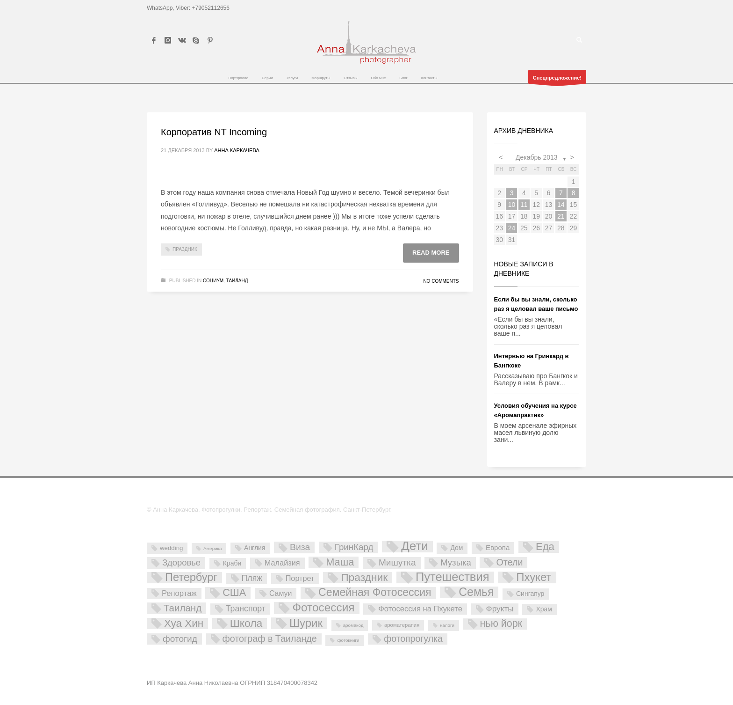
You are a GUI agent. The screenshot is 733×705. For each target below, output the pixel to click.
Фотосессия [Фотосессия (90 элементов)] (323, 608)
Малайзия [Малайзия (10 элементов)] (282, 562)
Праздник (184, 249)
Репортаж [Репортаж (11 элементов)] (179, 593)
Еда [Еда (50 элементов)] (545, 546)
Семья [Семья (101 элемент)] (476, 592)
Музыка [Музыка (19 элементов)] (455, 562)
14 (561, 204)
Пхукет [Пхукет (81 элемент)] (533, 577)
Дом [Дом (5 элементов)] (456, 547)
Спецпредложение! (557, 79)
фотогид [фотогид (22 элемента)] (180, 639)
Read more (430, 252)
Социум (213, 280)
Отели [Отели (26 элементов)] (509, 562)
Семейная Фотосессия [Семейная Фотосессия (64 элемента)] (374, 592)
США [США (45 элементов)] (234, 592)
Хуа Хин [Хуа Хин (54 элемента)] (183, 623)
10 (512, 204)
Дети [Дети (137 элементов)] (414, 546)
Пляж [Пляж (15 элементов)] (252, 578)
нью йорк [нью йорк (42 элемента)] (501, 623)
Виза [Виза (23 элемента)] (300, 547)
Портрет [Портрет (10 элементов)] (300, 578)
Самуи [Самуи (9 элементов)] (280, 593)
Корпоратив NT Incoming (214, 132)
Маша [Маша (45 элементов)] (340, 562)
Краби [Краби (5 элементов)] (232, 563)
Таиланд (237, 280)
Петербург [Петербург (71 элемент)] (191, 577)
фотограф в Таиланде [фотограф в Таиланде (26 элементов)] (270, 638)
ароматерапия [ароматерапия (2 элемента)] (401, 625)
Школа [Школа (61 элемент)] (246, 623)
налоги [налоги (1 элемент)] (447, 625)
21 (561, 216)
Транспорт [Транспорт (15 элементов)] (246, 608)
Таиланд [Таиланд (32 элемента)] (182, 607)
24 (512, 228)
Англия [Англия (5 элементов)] (254, 547)
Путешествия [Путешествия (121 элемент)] (452, 577)
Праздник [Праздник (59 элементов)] (364, 577)
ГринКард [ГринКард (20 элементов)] (354, 547)
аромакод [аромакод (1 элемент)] (353, 625)
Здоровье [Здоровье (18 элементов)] (181, 562)
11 (524, 204)
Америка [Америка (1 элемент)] (212, 548)
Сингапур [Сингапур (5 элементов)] (530, 593)
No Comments (441, 281)
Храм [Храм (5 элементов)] (544, 609)
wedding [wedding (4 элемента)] (171, 547)
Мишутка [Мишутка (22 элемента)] (397, 562)
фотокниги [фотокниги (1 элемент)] (348, 640)
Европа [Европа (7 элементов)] (498, 547)
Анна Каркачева (236, 150)
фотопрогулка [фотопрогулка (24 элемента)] (413, 638)
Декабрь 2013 (537, 157)
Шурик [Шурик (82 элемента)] (306, 623)
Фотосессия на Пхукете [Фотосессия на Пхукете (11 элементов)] (420, 608)
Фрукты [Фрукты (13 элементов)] (500, 608)
